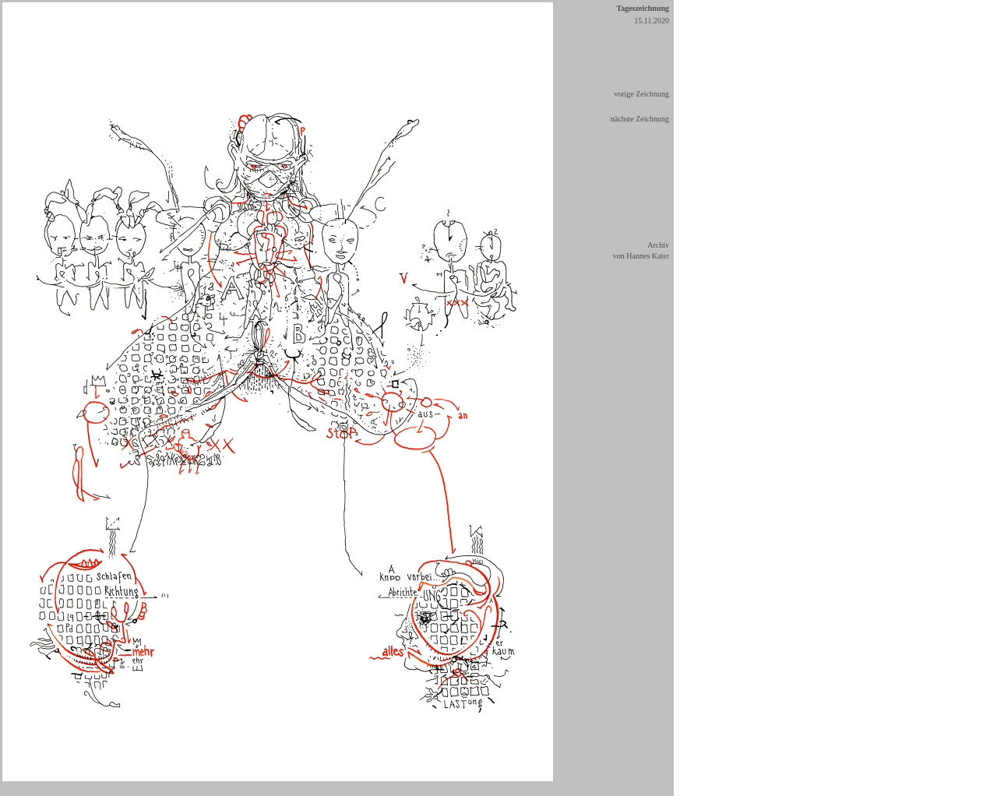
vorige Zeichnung (641, 94)
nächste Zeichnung (640, 118)
